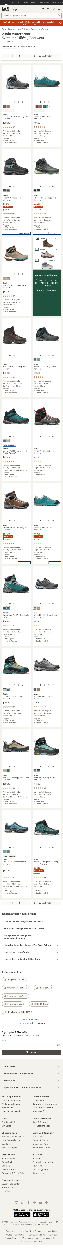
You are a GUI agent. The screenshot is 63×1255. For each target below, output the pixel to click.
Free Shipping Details (42, 1125)
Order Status (38, 1100)
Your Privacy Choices (31, 1226)
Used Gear (6, 1143)
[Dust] (8, 440)
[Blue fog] (4, 851)
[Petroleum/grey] (4, 689)
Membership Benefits (11, 1111)
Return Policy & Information (45, 1103)
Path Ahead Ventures (42, 1147)
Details (36, 1035)
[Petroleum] (42, 106)
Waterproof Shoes (12, 1003)
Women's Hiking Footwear (40, 29)
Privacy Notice (51, 1226)
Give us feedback (25, 1023)
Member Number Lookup (13, 1136)
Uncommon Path (40, 1143)
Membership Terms (50, 1233)
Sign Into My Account (12, 1100)
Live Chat (6, 1191)
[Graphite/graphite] (34, 359)
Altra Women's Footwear (15, 987)
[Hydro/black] (38, 359)
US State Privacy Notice (15, 1230)
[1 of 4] (10, 102)
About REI (37, 1158)
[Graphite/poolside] (38, 770)
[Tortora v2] (38, 106)
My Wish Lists (8, 1107)
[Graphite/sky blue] (4, 106)
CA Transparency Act (30, 1233)
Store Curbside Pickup (43, 1107)
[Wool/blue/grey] (8, 190)
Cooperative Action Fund (44, 1162)
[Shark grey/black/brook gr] (34, 190)
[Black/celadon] (38, 190)
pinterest (34, 1202)
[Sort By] (46, 56)
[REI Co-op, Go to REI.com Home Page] (5, 8)
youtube (40, 1202)
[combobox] (31, 15)
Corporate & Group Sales (13, 1173)
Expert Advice (39, 1136)
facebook (28, 1202)
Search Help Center (11, 1183)
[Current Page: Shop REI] (6, 2)
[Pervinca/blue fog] (8, 689)
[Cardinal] (34, 106)
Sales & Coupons (40, 1122)
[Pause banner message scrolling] (60, 22)
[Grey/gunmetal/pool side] (4, 190)
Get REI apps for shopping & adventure (31, 1209)
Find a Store (7, 1187)
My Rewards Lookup (11, 1103)
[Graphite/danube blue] (8, 607)
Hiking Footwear (22, 29)
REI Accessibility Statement (31, 1236)
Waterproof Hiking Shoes (15, 995)
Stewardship (38, 1173)
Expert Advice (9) (26, 46)
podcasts (46, 1202)
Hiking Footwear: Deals (14, 979)
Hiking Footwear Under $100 (16, 1011)
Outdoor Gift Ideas (10, 1122)
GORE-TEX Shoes (39, 1003)
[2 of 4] (14, 102)
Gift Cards (6, 1125)
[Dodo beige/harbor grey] (8, 106)
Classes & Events (40, 1140)
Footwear (11, 29)
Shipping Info (39, 1111)
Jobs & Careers (8, 1158)
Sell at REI (6, 1165)
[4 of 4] (22, 102)
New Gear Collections (11, 1140)
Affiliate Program (9, 1169)
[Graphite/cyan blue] (46, 106)
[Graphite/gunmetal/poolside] (34, 770)
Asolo (4, 29)
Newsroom (37, 1165)
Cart (53, 8)
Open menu (58, 8)
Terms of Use (11, 1226)
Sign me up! (31, 1052)
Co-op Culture (8, 1162)
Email (4, 1040)
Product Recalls (11, 1233)
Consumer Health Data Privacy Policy (43, 1230)
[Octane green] (8, 851)
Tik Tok (22, 1202)
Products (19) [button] (9, 46)
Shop (14, 9)
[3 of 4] (18, 102)
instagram (17, 1202)
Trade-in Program (9, 1147)
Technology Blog (40, 1169)
